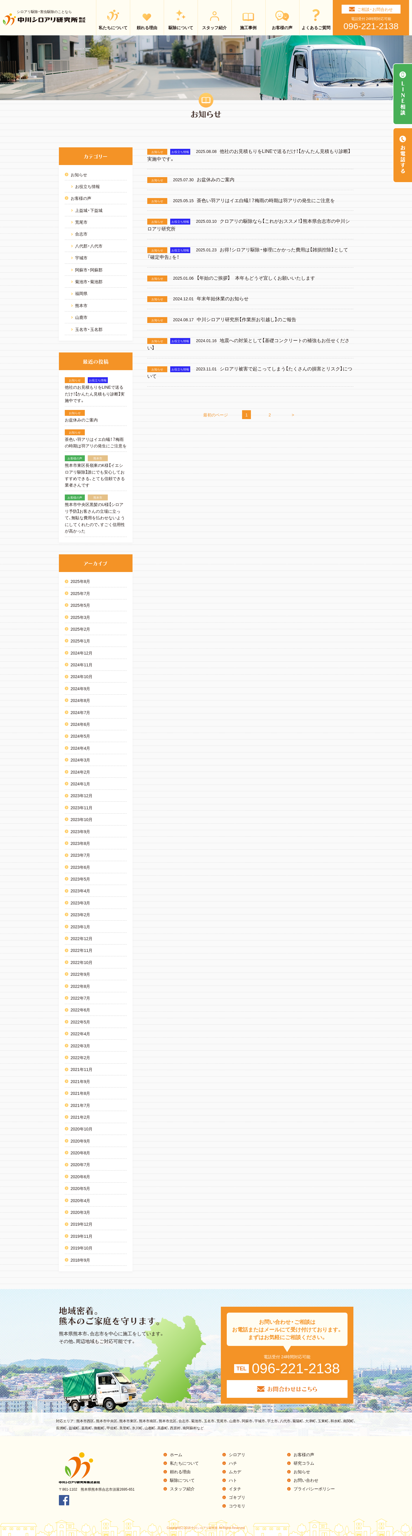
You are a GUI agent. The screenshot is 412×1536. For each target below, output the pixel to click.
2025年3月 (80, 617)
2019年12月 (82, 1224)
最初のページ (215, 415)
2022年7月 (80, 998)
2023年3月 (80, 903)
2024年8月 (80, 700)
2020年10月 (82, 1129)
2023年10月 (82, 819)
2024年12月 (82, 653)
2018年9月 (80, 1260)
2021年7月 (80, 1105)
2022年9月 (80, 974)
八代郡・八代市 (88, 246)
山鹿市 (81, 317)
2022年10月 (82, 962)
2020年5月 (80, 1188)
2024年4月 (80, 748)
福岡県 (81, 293)
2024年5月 (80, 736)
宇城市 (81, 258)
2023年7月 (80, 855)
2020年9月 (80, 1141)
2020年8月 (80, 1153)
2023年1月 (80, 926)
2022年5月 (80, 1022)
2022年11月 (82, 950)
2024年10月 (82, 676)
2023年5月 (80, 879)
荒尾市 (81, 222)
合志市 (81, 234)
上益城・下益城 (88, 210)
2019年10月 (82, 1248)
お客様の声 (81, 198)
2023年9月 (80, 831)
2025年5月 (80, 605)
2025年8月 (80, 581)
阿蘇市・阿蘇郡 (88, 270)
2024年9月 (80, 688)
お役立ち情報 (87, 186)
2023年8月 (80, 843)
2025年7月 (80, 593)
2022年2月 (80, 1057)
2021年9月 (80, 1081)
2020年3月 (80, 1212)
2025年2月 (80, 629)
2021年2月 (80, 1117)
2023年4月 (80, 891)
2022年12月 (82, 938)
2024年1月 (80, 784)
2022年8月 (80, 986)
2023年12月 (82, 795)
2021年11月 (82, 1069)
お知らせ (79, 174)
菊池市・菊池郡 (88, 281)
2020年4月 (80, 1200)
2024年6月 (80, 724)
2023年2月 (80, 914)
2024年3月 (80, 760)
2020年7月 (80, 1164)
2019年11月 (82, 1236)
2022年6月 (80, 1010)
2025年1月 (80, 641)
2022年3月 (80, 1046)
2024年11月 (82, 665)
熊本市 (81, 305)
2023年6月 (80, 867)
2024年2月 (80, 772)
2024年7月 (80, 712)
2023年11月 (82, 807)
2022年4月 (80, 1033)
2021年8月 (80, 1093)
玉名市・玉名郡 (88, 329)
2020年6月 (80, 1176)
